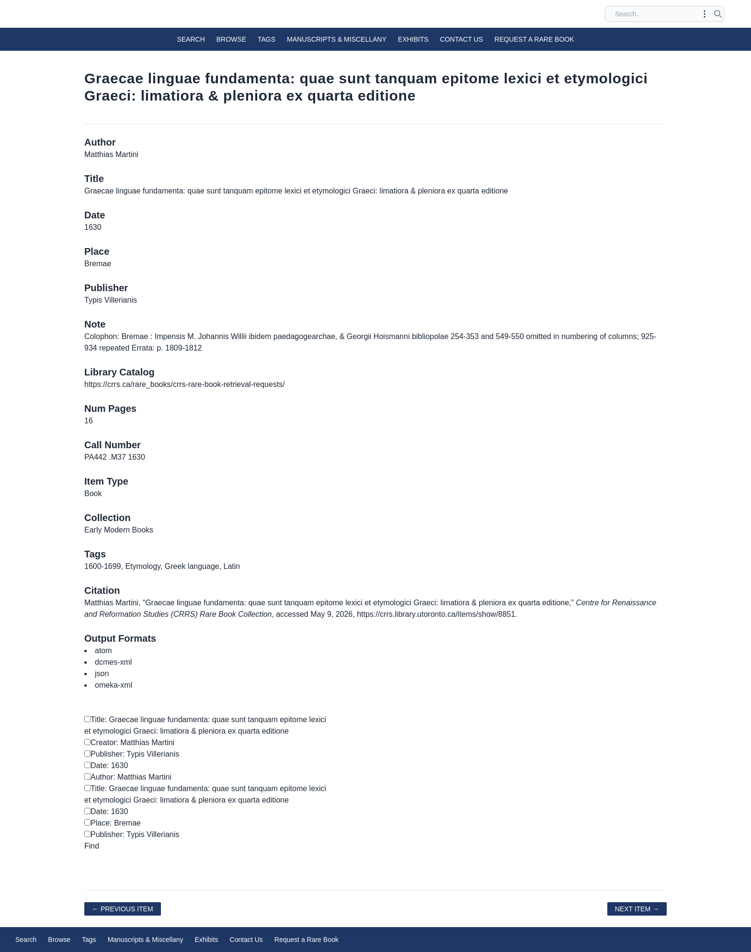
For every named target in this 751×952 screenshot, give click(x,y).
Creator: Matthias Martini (129, 742)
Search (191, 39)
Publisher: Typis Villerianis (131, 754)
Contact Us (461, 39)
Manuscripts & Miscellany (337, 39)
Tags (266, 39)
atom (103, 650)
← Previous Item (122, 909)
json (102, 673)
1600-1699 (102, 566)
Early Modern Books (118, 530)
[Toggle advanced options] (704, 14)
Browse (231, 39)
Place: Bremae (112, 823)
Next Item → (637, 909)
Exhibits (413, 39)
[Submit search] (718, 14)
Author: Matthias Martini (127, 777)
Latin (232, 566)
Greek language (192, 566)
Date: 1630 (106, 765)
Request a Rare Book (534, 39)
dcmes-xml (113, 662)
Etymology (142, 566)
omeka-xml (113, 685)
